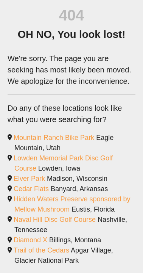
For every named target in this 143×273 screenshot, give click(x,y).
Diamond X (30, 240)
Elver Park (29, 178)
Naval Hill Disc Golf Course (55, 219)
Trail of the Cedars (41, 250)
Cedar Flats (31, 189)
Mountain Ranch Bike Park (54, 137)
